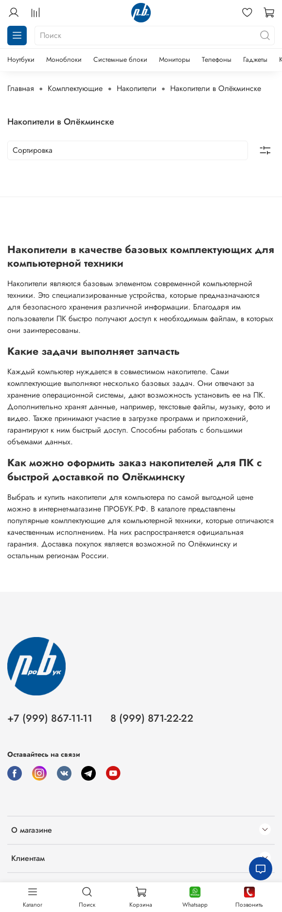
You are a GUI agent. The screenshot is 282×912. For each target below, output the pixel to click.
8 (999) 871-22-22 (152, 718)
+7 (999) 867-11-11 (49, 718)
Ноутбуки (21, 59)
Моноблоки (64, 59)
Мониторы (174, 59)
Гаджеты (255, 59)
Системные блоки (120, 59)
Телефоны (216, 59)
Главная (20, 88)
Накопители (137, 88)
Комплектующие (75, 88)
